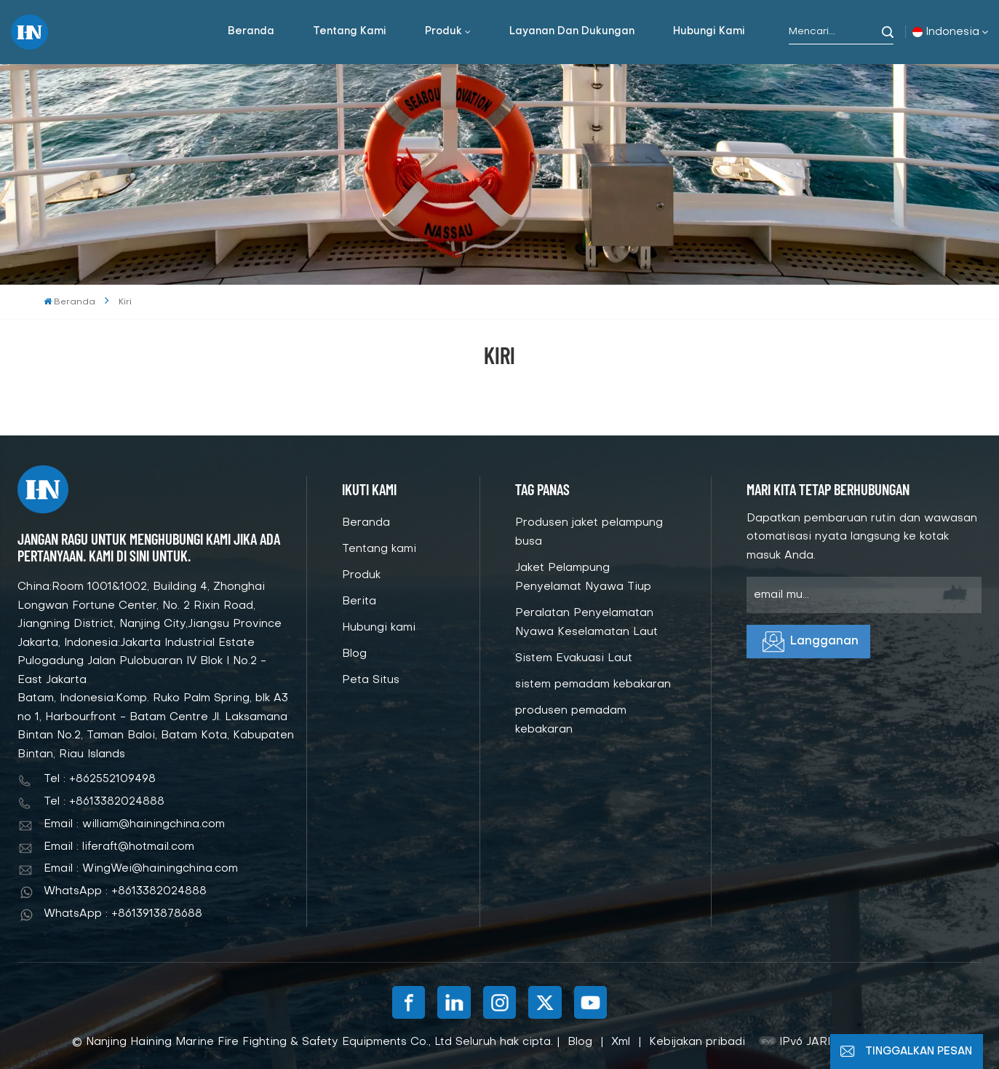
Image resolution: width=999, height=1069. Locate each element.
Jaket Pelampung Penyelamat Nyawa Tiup (583, 577)
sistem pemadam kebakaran (593, 684)
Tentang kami (349, 31)
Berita (359, 601)
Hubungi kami (709, 31)
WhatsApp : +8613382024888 (125, 891)
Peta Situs (370, 680)
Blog (354, 654)
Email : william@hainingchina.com (134, 824)
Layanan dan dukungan (571, 31)
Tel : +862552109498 (100, 779)
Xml (620, 1042)
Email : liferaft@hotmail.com (119, 847)
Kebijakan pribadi (697, 1042)
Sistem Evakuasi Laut (573, 658)
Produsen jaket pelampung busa (589, 532)
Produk (443, 31)
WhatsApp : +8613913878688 (123, 914)
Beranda (251, 31)
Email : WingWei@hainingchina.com (141, 869)
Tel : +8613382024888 (104, 802)
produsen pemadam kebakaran (570, 720)
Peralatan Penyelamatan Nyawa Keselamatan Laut (586, 622)
